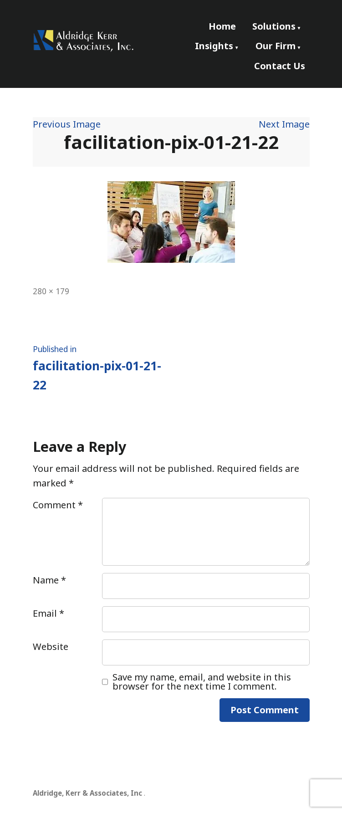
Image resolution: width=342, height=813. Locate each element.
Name (49, 580)
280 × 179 (51, 291)
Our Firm (275, 46)
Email (48, 613)
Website (50, 646)
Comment (58, 505)
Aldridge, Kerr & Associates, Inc (87, 793)
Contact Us (279, 66)
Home (222, 26)
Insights (214, 46)
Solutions (274, 26)
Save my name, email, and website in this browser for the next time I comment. (201, 682)
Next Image (284, 124)
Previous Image (67, 124)
